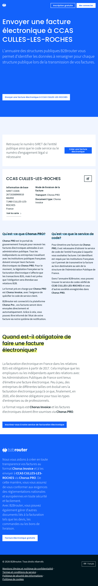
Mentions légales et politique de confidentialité (27, 568)
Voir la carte (12, 213)
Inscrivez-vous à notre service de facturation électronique (34, 424)
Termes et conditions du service (19, 572)
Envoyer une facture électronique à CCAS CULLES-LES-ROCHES (36, 97)
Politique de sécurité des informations (22, 575)
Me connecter (86, 5)
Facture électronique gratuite (20, 538)
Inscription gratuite (63, 5)
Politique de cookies (13, 579)
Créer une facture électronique (78, 150)
